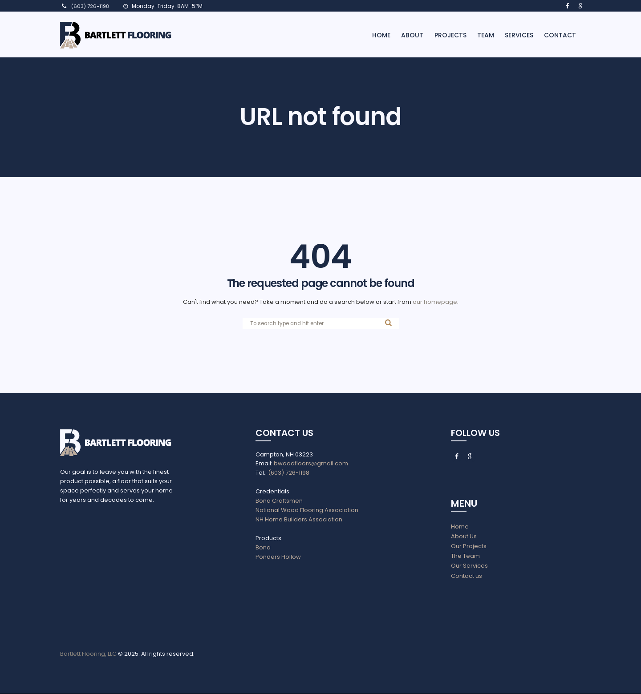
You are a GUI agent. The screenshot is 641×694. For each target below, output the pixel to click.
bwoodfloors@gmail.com (310, 464)
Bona (263, 547)
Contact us (466, 576)
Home (460, 527)
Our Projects (469, 546)
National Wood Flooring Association (307, 510)
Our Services (469, 566)
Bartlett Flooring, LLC (88, 654)
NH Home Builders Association (299, 519)
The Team (465, 556)
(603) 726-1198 (90, 6)
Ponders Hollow (278, 557)
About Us (464, 537)
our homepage (435, 302)
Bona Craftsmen (279, 501)
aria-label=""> (118, 564)
